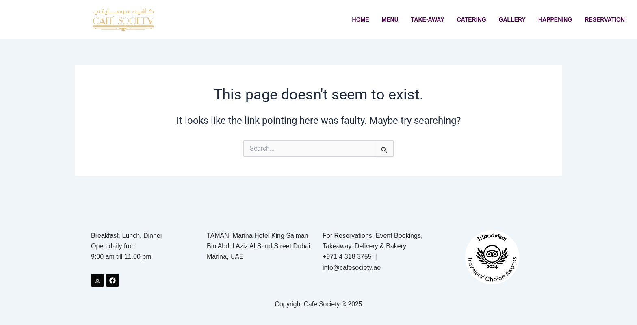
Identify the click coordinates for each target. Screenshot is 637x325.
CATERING (471, 19)
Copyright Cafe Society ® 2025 (318, 304)
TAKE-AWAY (427, 19)
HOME (360, 19)
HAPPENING (555, 19)
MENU (390, 19)
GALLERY (512, 19)
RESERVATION (605, 19)
